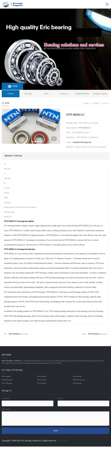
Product (96, 103)
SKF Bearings (6, 376)
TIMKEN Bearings (79, 380)
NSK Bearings (77, 376)
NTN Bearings (41, 380)
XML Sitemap (63, 441)
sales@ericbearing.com (82, 142)
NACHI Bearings (7, 380)
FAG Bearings (41, 376)
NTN (106, 103)
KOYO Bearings (7, 383)
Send (55, 431)
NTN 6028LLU (15, 334)
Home (87, 103)
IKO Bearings (41, 383)
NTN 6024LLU (94, 334)
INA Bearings (77, 383)
